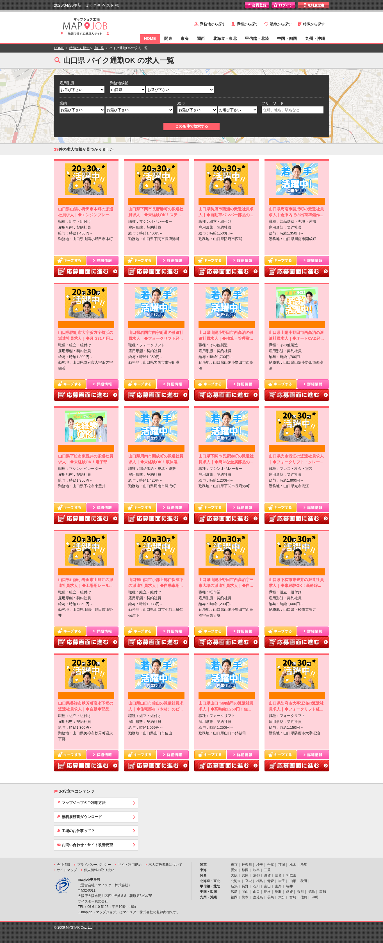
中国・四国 (287, 38)
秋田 (303, 881)
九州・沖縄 (315, 38)
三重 (267, 870)
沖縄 (315, 897)
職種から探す (248, 24)
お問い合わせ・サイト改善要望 (85, 844)
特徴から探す (314, 24)
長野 (245, 886)
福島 (259, 881)
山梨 (278, 886)
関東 (168, 38)
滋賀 (267, 875)
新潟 (234, 886)
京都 (256, 875)
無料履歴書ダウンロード (79, 816)
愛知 (234, 870)
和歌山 (291, 875)
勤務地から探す (212, 24)
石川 (256, 886)
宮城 (248, 881)
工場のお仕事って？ (76, 830)
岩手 (281, 881)
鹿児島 (258, 897)
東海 (184, 38)
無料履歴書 (313, 5)
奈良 (278, 875)
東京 (234, 865)
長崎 (270, 897)
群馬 (303, 865)
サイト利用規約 (130, 865)
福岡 (234, 897)
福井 (289, 886)
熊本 (245, 897)
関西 (201, 38)
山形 (292, 881)
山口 (256, 892)
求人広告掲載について (165, 865)
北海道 (236, 881)
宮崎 (292, 897)
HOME (150, 38)
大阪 (234, 875)
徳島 (311, 892)
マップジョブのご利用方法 (81, 802)
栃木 (292, 865)
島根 (267, 892)
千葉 (270, 865)
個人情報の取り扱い (99, 870)
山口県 (99, 48)
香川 (300, 892)
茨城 (281, 865)
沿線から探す (281, 24)
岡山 (245, 892)
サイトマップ (67, 870)
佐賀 (303, 897)
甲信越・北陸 (257, 38)
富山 (267, 886)
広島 (234, 892)
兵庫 (245, 875)
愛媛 (289, 892)
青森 (270, 881)
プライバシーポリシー (94, 865)
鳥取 (278, 892)
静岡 (245, 870)
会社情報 (63, 865)
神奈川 (247, 865)
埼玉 (259, 865)
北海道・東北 (225, 38)
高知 (322, 892)
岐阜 (256, 870)
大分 (281, 897)
